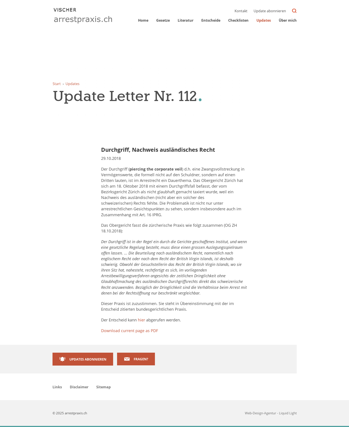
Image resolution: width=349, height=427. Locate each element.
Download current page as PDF (129, 330)
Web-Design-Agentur (261, 413)
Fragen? (141, 359)
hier (141, 319)
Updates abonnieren (87, 359)
